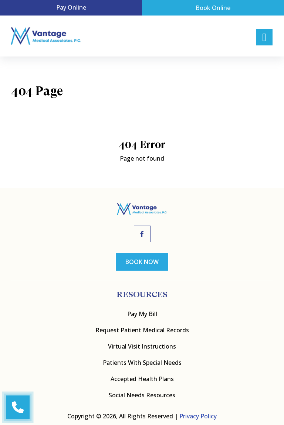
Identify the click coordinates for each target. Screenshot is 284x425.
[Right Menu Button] (264, 37)
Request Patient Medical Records (142, 330)
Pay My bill (142, 314)
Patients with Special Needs (142, 363)
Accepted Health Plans (142, 379)
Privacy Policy (198, 416)
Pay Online (71, 7)
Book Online (213, 8)
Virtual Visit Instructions (142, 346)
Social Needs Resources (142, 395)
